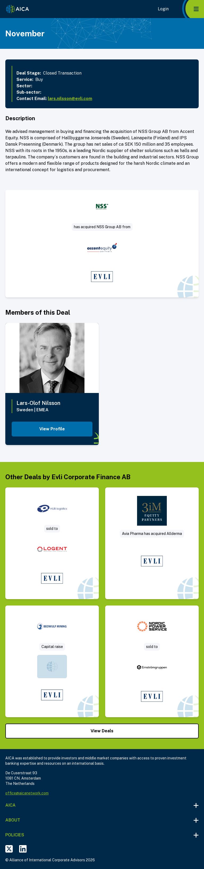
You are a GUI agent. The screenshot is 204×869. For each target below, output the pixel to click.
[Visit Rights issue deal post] (52, 661)
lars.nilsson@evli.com (70, 98)
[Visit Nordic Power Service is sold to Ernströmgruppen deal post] (152, 661)
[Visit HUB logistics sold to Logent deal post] (52, 543)
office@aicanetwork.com (27, 793)
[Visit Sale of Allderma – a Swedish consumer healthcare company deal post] (152, 543)
